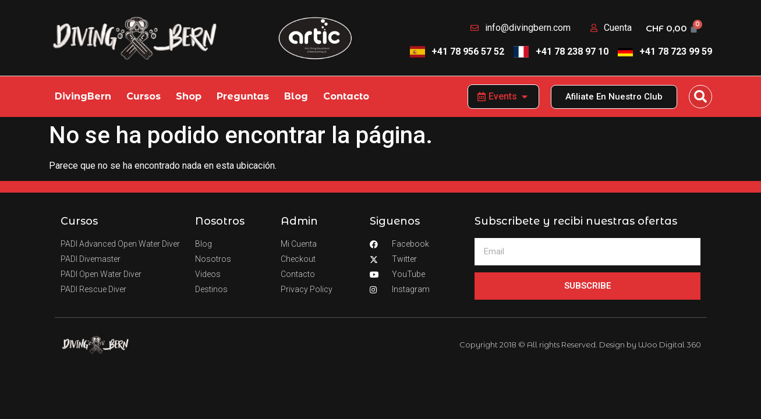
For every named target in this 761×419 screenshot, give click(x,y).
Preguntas (243, 96)
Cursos (143, 96)
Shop (188, 96)
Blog (296, 96)
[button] (700, 96)
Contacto (346, 96)
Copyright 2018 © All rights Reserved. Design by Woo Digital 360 (580, 344)
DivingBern (83, 96)
